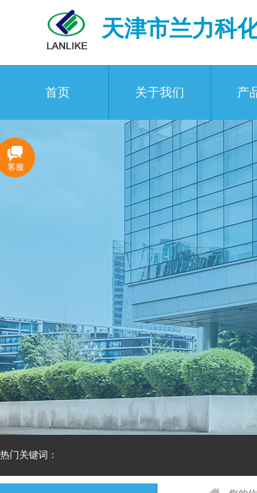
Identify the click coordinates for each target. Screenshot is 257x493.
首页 (57, 92)
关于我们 (159, 92)
